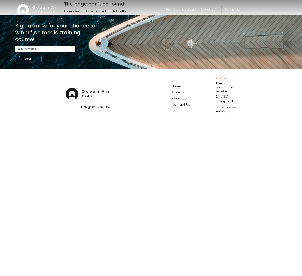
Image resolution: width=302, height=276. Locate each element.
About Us (208, 9)
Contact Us (181, 105)
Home (171, 9)
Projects (188, 9)
